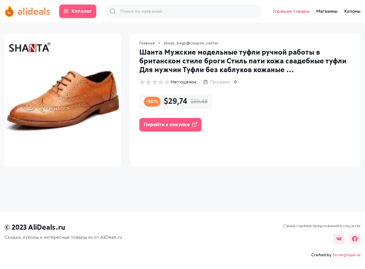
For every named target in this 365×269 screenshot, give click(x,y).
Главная (147, 43)
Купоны (352, 11)
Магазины (327, 11)
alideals (27, 11)
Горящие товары (291, 11)
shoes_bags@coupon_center (191, 43)
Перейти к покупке (170, 124)
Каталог (78, 11)
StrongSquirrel (346, 255)
